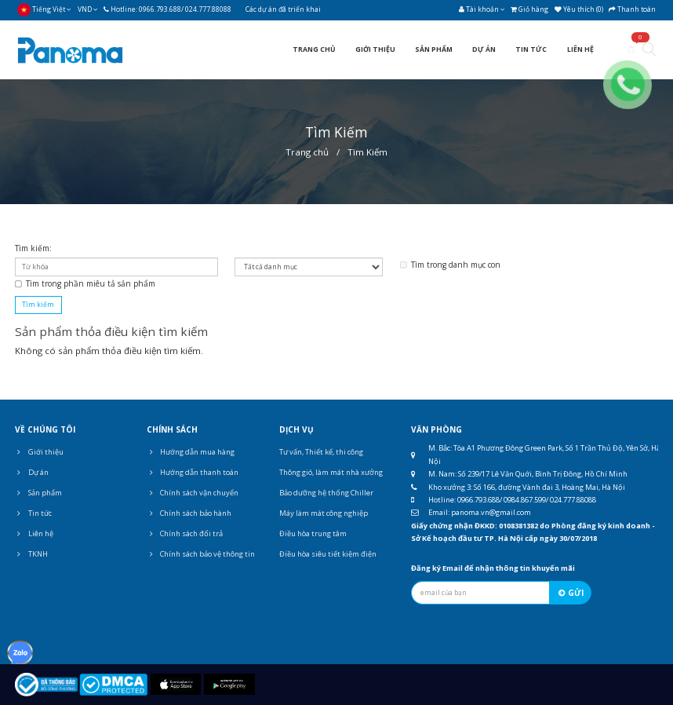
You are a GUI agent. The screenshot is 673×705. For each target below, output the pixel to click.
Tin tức (33, 513)
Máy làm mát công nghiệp (323, 513)
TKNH (31, 554)
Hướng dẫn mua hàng (191, 452)
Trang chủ (307, 152)
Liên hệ (34, 533)
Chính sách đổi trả (185, 533)
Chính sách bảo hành (189, 513)
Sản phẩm (38, 493)
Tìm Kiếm (367, 152)
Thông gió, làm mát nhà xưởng (331, 472)
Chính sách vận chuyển (192, 493)
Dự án (32, 472)
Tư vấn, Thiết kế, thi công (321, 452)
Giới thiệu (39, 452)
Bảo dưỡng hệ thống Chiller (326, 493)
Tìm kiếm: (33, 248)
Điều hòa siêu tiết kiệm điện (328, 554)
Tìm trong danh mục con (450, 264)
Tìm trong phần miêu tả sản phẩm (85, 283)
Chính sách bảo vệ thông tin (201, 554)
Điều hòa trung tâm (313, 533)
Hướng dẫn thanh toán (192, 472)
